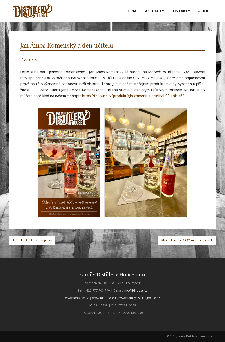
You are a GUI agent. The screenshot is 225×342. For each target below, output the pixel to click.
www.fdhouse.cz (77, 298)
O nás (133, 11)
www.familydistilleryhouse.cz (139, 298)
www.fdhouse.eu (104, 298)
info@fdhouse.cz (135, 290)
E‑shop (203, 11)
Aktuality (154, 11)
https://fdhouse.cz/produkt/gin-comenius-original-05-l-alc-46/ (133, 95)
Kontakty (180, 11)
